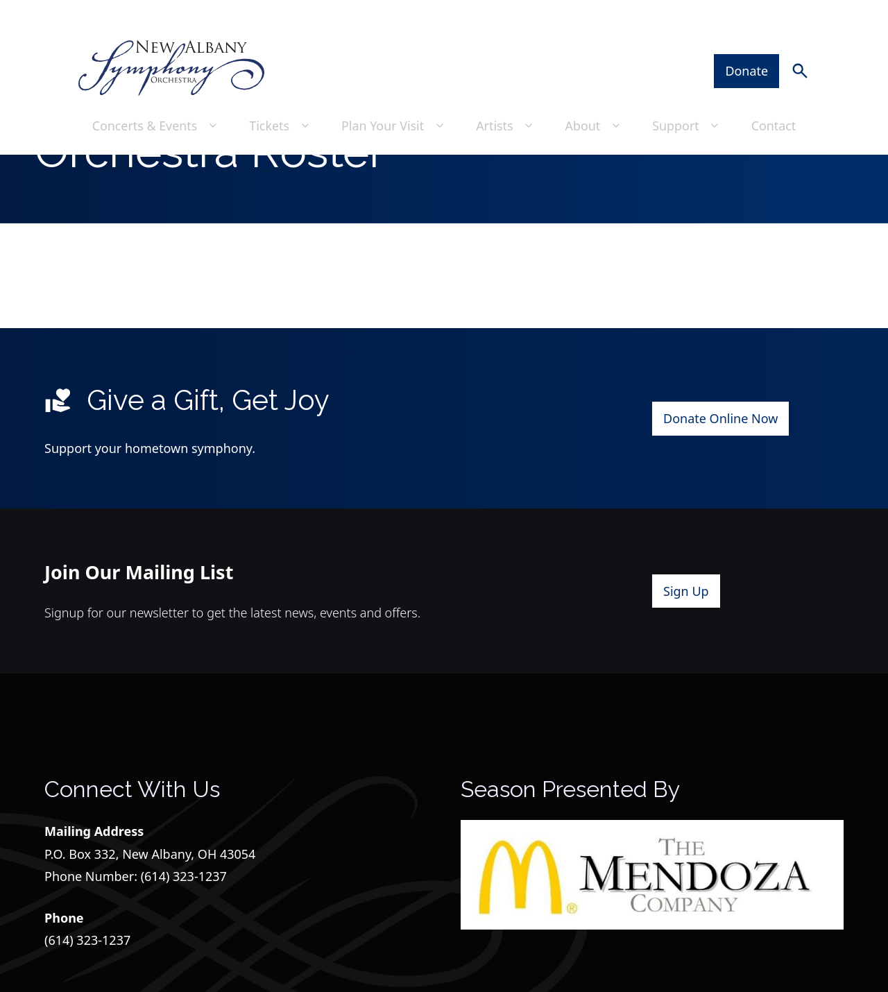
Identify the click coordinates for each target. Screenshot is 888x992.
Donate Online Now (720, 465)
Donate (747, 42)
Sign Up (686, 638)
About (595, 96)
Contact (774, 96)
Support (688, 96)
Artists (507, 96)
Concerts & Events (155, 96)
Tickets (280, 96)
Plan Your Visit (394, 96)
